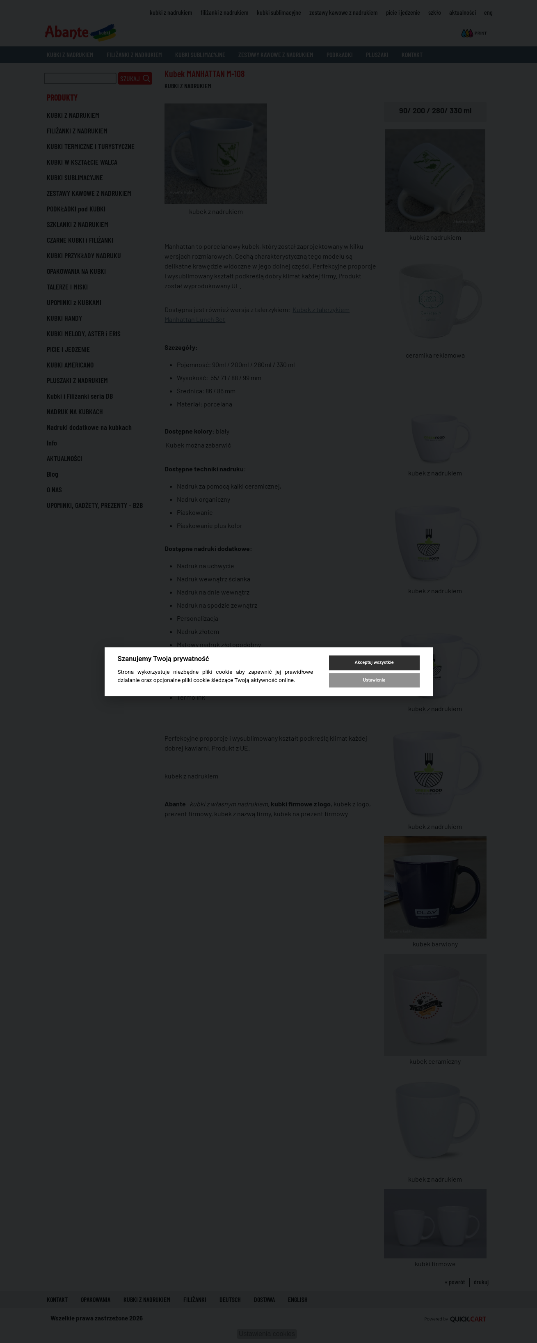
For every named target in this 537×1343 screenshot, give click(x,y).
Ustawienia (374, 680)
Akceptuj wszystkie (373, 663)
